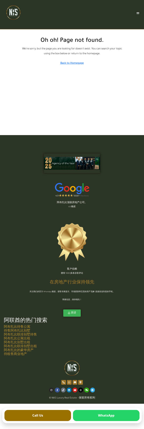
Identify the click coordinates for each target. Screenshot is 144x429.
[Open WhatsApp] (106, 415)
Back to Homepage (72, 63)
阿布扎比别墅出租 (17, 342)
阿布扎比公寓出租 (17, 339)
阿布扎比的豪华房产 (19, 350)
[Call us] (37, 415)
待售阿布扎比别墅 (17, 331)
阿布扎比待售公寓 (17, 327)
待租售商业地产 (15, 354)
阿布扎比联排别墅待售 (20, 335)
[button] (138, 13)
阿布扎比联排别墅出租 (20, 346)
